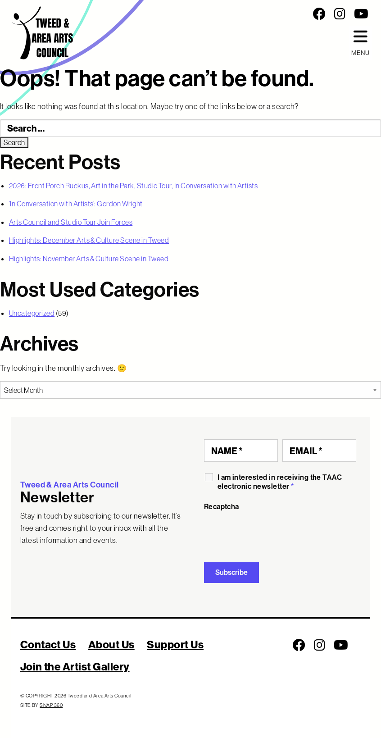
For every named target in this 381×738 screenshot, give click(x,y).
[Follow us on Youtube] (361, 14)
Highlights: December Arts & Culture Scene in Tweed (89, 240)
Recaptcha (221, 506)
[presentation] (272, 533)
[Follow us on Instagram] (340, 14)
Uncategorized (31, 313)
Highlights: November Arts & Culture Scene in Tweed (88, 258)
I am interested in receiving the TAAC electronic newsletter (280, 482)
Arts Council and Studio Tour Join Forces (70, 222)
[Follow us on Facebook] (319, 14)
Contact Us (48, 644)
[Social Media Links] (254, 14)
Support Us (175, 644)
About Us (111, 644)
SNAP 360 (51, 705)
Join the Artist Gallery (75, 666)
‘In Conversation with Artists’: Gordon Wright (76, 203)
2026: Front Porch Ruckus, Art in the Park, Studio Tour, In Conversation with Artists (133, 185)
